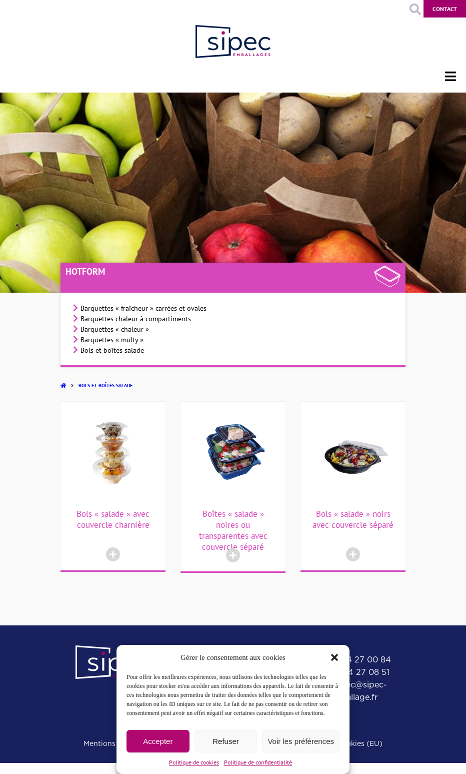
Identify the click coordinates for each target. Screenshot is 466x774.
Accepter (157, 741)
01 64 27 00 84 (360, 659)
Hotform (85, 271)
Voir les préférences (301, 741)
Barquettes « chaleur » (114, 329)
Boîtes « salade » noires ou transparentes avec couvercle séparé (233, 530)
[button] (335, 657)
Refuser (225, 741)
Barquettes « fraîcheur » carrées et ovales (143, 308)
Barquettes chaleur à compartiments (135, 318)
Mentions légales (113, 743)
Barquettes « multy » (112, 339)
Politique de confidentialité (258, 762)
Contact (444, 9)
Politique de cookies (194, 762)
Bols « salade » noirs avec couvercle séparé (353, 519)
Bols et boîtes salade (112, 350)
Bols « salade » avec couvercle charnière (113, 519)
